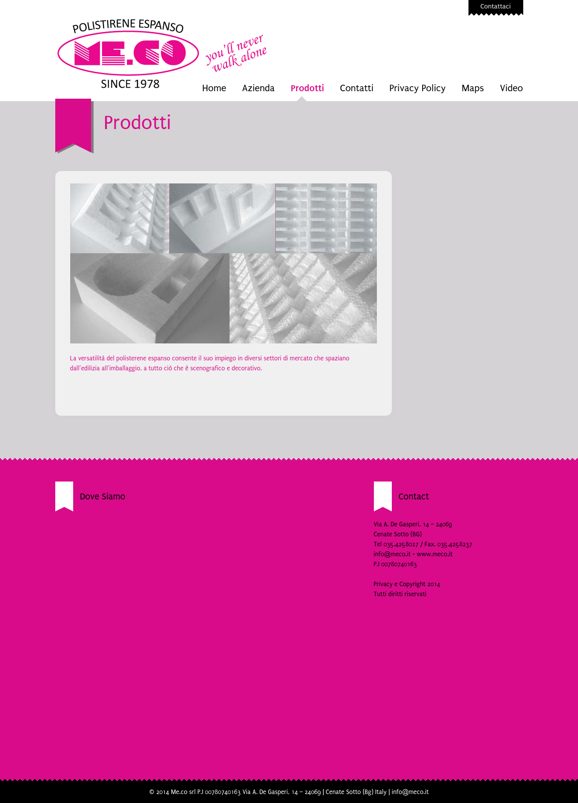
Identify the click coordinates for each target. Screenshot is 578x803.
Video (511, 88)
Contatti (356, 88)
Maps (473, 88)
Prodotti (308, 88)
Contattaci (495, 6)
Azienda (258, 88)
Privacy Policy (417, 88)
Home (214, 88)
